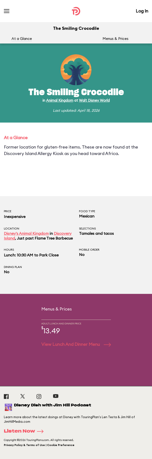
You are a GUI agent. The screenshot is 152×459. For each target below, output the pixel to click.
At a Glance (22, 38)
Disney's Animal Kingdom (26, 233)
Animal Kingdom (59, 100)
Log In (142, 11)
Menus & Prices (115, 38)
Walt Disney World (94, 100)
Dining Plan (13, 267)
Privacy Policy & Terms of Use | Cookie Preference (39, 445)
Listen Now (25, 431)
